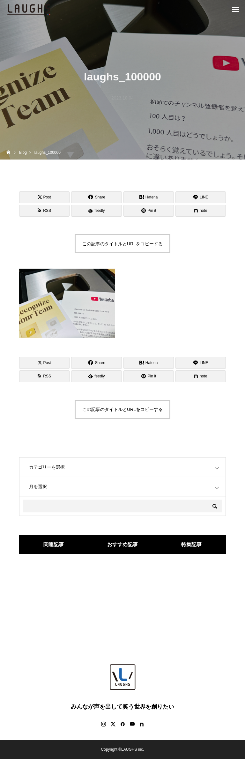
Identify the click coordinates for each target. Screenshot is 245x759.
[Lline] (200, 197)
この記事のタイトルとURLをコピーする (122, 243)
